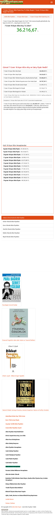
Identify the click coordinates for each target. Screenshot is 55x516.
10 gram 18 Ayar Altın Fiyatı (11, 154)
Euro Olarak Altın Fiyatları (11, 225)
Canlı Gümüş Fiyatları (12, 451)
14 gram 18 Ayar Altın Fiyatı (11, 166)
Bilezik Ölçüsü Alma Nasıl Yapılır (16, 491)
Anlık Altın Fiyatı (16, 507)
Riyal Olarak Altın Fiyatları (11, 236)
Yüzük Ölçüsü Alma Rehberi (14, 487)
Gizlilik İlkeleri (10, 499)
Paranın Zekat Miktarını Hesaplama (16, 470)
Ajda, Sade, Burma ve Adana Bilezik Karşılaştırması (21, 495)
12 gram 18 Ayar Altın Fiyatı (11, 160)
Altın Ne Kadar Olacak (12, 474)
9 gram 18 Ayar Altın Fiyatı (11, 151)
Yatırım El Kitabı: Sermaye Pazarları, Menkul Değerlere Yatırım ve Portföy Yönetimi (25, 395)
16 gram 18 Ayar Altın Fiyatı (11, 172)
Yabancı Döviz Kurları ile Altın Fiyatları (13, 217)
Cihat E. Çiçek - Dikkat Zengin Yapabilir (13, 360)
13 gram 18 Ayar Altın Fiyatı (11, 163)
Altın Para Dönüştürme (13, 439)
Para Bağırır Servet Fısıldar (11, 290)
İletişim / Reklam (10, 503)
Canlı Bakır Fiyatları (12, 462)
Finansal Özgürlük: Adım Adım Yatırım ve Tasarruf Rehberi (18, 325)
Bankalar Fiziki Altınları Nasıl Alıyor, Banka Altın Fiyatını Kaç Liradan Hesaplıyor (27, 479)
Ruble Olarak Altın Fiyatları (11, 233)
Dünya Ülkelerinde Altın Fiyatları (16, 484)
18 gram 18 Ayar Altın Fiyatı (11, 177)
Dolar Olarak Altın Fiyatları (11, 221)
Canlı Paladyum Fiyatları (13, 455)
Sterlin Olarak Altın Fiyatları (11, 229)
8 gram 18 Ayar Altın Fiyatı (11, 149)
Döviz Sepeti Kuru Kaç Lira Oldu (15, 435)
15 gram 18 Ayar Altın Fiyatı (11, 169)
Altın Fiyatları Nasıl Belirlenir (15, 431)
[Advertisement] (27, 50)
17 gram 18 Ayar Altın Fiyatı (11, 174)
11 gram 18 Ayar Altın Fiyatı (11, 157)
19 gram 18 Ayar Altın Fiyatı (11, 180)
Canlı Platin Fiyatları (12, 459)
